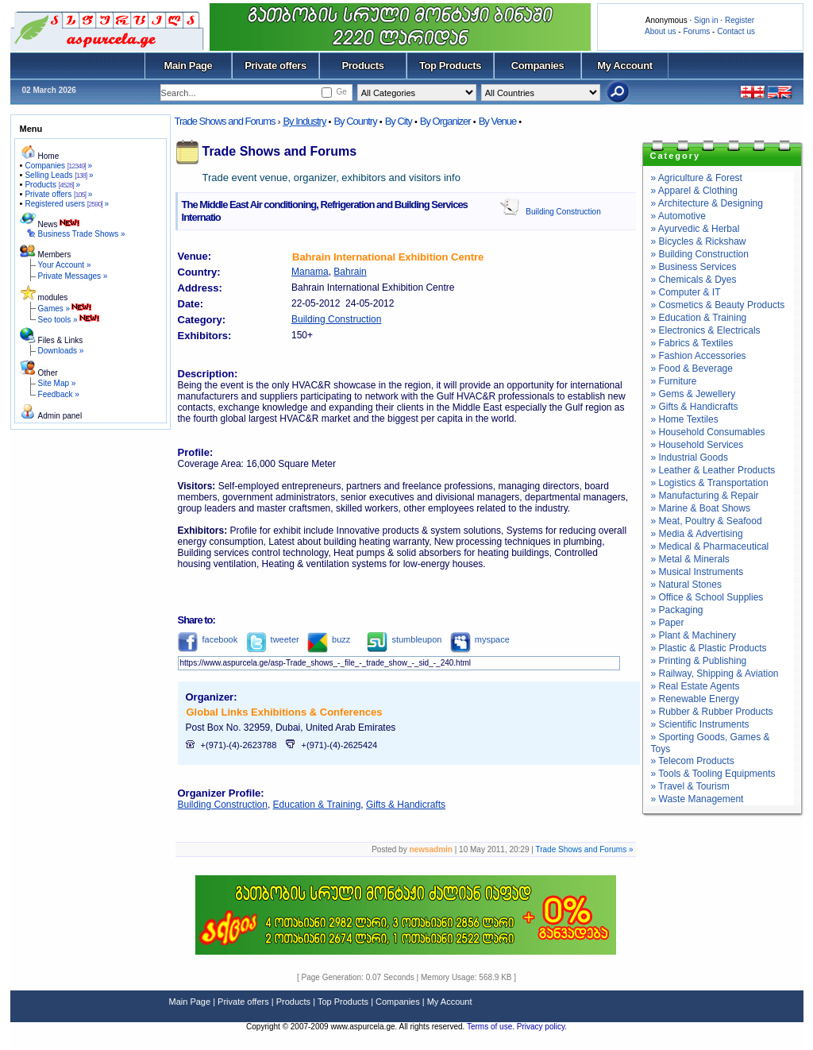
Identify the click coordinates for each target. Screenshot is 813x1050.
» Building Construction (700, 254)
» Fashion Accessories (698, 355)
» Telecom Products (692, 760)
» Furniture (674, 381)
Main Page (188, 65)
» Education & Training (699, 317)
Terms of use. (492, 1026)
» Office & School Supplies (707, 597)
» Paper (667, 622)
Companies (537, 65)
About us (660, 31)
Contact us (736, 31)
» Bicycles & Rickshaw (698, 241)
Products (362, 65)
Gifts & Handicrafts (405, 804)
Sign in (706, 20)
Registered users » (67, 203)
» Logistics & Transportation (710, 482)
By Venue (498, 121)
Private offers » (58, 194)
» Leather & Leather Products (713, 470)
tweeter (272, 639)
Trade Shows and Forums (225, 121)
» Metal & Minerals (690, 559)
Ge (341, 91)
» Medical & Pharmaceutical (710, 546)
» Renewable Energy (695, 699)
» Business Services (694, 266)
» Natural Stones (686, 584)
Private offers (275, 65)
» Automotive (678, 216)
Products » (52, 184)
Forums (696, 31)
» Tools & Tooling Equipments (713, 773)
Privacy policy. (542, 1026)
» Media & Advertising (697, 533)
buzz (328, 639)
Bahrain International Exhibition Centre (388, 257)
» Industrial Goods (689, 457)
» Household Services (697, 444)
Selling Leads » (59, 175)
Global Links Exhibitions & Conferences (285, 712)
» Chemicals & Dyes (694, 279)
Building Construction (563, 211)
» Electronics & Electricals (706, 330)
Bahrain (349, 271)
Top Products (450, 65)
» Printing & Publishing (699, 660)
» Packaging (677, 610)
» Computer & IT (686, 292)
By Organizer (445, 121)
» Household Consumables (708, 432)
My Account (624, 65)
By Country (354, 121)
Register (739, 20)
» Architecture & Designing (707, 203)
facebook (208, 639)
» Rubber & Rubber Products (712, 711)
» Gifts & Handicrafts (694, 406)
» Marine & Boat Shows (700, 508)
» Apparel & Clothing (694, 190)
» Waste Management (697, 799)
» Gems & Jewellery (693, 394)
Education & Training (317, 804)
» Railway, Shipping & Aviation (715, 673)
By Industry (304, 121)
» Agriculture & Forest (696, 177)
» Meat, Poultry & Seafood (706, 521)
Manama (310, 271)
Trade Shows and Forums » (584, 849)
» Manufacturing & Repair (705, 495)
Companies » (58, 165)
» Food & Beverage (692, 368)
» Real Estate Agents (695, 686)
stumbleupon (404, 639)
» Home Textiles (685, 419)
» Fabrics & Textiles (692, 343)
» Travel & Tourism (690, 786)
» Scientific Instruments (700, 724)
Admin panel (60, 415)
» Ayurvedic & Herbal (695, 228)
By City (398, 121)
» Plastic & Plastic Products (709, 648)
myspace (480, 639)
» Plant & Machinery (693, 635)
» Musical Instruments (697, 571)
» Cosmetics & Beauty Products (718, 305)
